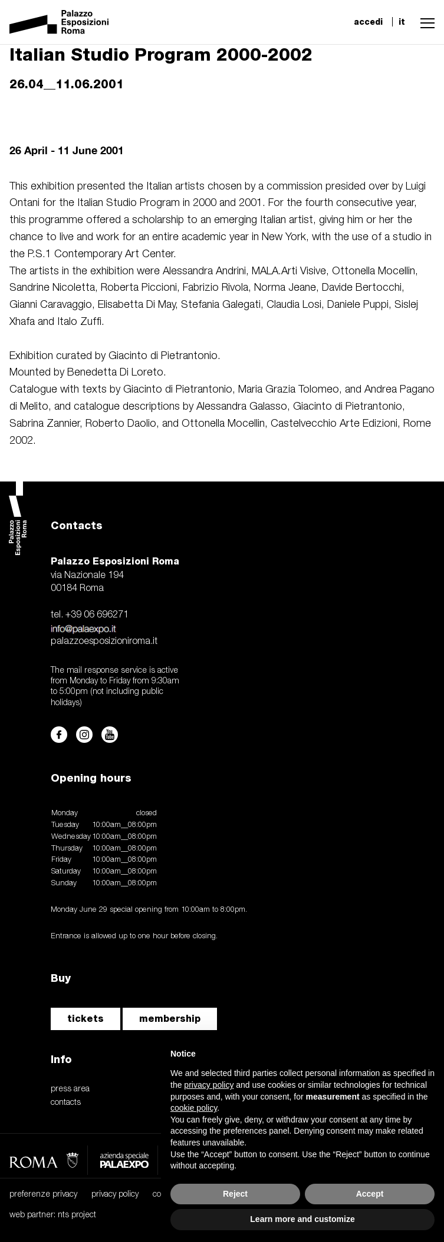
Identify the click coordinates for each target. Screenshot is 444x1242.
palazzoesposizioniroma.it (104, 641)
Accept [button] (370, 1193)
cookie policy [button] (193, 1108)
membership (169, 1018)
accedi (368, 21)
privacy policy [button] (208, 1085)
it (402, 21)
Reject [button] (235, 1193)
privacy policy (115, 1194)
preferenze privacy (43, 1194)
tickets (85, 1018)
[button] (425, 21)
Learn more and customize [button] (302, 1219)
